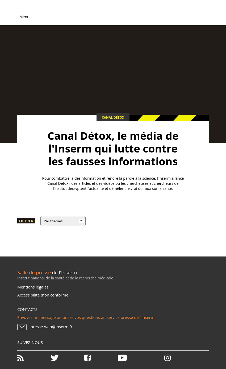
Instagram (167, 358)
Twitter (67, 358)
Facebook (100, 358)
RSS (33, 358)
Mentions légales (32, 287)
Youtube (134, 358)
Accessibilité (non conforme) (43, 295)
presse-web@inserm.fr (51, 326)
